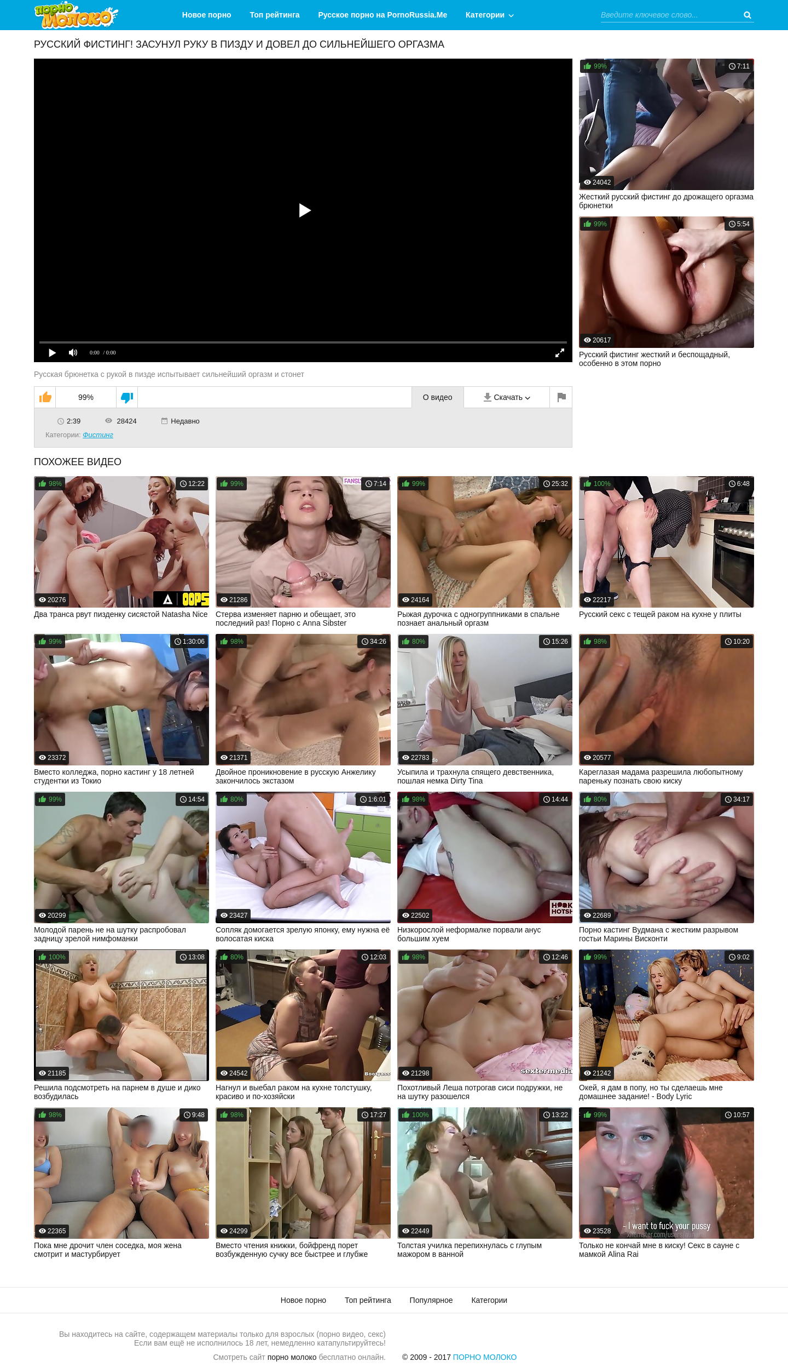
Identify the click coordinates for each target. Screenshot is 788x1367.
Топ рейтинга (275, 14)
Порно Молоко (485, 1357)
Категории (485, 14)
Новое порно (206, 14)
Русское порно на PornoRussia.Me (383, 14)
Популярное (431, 1300)
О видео (438, 397)
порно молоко (292, 1357)
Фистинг (98, 435)
